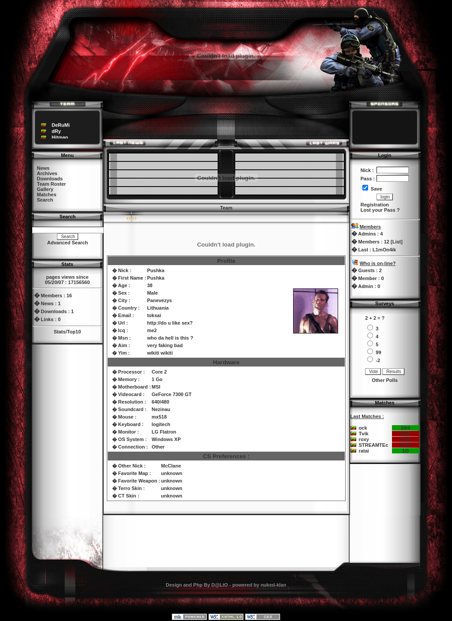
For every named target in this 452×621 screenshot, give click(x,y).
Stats (60, 331)
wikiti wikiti (160, 352)
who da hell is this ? (170, 337)
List (396, 241)
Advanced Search (67, 242)
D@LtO (219, 584)
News (43, 168)
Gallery (45, 189)
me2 (152, 330)
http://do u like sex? (169, 322)
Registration (375, 204)
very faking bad (165, 345)
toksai (154, 315)
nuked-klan (273, 584)
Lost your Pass (378, 210)
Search (45, 199)
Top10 (74, 331)
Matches (46, 194)
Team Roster (51, 184)
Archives (47, 173)
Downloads (50, 178)
